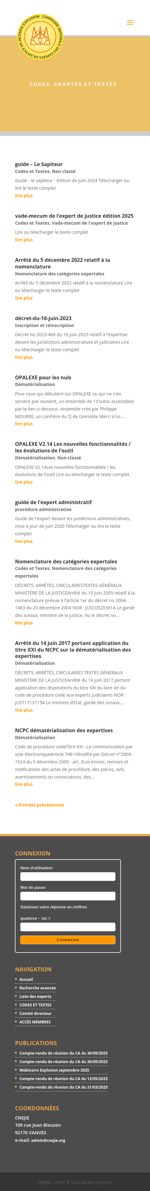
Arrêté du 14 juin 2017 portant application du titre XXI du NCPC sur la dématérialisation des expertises (73, 650)
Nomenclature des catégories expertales (59, 274)
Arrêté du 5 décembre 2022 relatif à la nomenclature (62, 263)
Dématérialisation (35, 384)
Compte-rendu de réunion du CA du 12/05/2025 (63, 1078)
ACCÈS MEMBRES (35, 1022)
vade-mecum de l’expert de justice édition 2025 (74, 215)
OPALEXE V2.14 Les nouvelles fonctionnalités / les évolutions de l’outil (73, 447)
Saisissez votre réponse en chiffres (53, 907)
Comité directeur (35, 1013)
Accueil (26, 979)
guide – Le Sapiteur (39, 164)
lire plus (24, 195)
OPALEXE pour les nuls (43, 377)
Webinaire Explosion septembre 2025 (54, 1070)
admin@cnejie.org (48, 1140)
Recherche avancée (37, 988)
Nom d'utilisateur (36, 868)
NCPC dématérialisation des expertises (64, 730)
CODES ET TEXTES (35, 1005)
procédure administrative (43, 509)
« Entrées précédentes (39, 805)
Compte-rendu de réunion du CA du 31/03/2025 (63, 1087)
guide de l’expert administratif (53, 502)
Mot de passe (33, 887)
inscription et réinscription (44, 325)
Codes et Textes (32, 171)
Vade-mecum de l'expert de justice (90, 223)
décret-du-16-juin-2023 (43, 318)
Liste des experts (35, 996)
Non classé (64, 171)
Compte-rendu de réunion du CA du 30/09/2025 (63, 1053)
